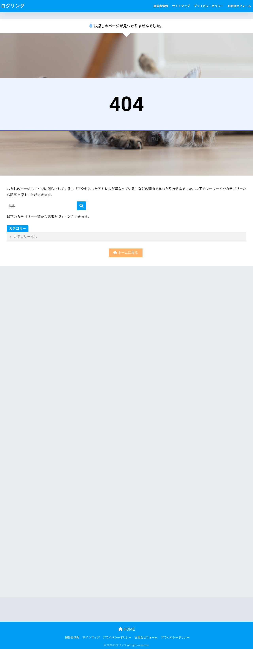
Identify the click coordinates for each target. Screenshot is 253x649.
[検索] (81, 205)
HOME (126, 629)
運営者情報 (160, 6)
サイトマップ (181, 6)
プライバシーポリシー (209, 6)
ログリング (13, 6)
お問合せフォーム (239, 6)
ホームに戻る (125, 253)
